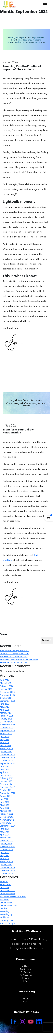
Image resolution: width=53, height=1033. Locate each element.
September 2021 (7, 825)
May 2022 (4, 805)
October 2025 (6, 698)
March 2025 (5, 712)
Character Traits (7, 890)
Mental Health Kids (9, 905)
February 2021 (6, 840)
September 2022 (7, 793)
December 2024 (7, 721)
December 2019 (7, 867)
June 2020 (4, 852)
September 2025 (7, 701)
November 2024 (7, 724)
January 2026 (6, 689)
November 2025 (7, 695)
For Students (25, 969)
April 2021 (4, 834)
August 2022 (6, 796)
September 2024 (7, 730)
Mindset (3, 908)
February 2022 (6, 814)
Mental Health (6, 902)
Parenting (4, 911)
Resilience (4, 917)
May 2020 (4, 855)
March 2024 (5, 745)
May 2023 (4, 769)
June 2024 (4, 736)
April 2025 (4, 709)
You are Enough (7, 923)
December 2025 (7, 692)
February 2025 (6, 715)
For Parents (26, 972)
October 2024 (6, 727)
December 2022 (7, 784)
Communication (7, 893)
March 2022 (5, 811)
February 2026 (6, 686)
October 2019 (6, 873)
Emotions (4, 899)
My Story (26, 981)
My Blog (26, 999)
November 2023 (7, 757)
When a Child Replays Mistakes (14, 653)
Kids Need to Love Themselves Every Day (19, 659)
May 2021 (4, 831)
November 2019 (7, 870)
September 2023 (7, 763)
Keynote (25, 978)
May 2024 (4, 739)
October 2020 (6, 849)
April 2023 (4, 772)
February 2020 (6, 861)
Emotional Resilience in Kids (13, 896)
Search (4, 634)
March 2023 (5, 775)
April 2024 (4, 742)
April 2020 (4, 858)
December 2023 (7, 754)
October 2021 (6, 822)
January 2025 (6, 718)
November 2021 (7, 819)
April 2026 (4, 680)
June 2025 (4, 703)
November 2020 (7, 846)
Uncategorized (7, 920)
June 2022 (4, 802)
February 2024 (6, 748)
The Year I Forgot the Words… (13, 656)
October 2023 (6, 760)
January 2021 (6, 843)
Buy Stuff (26, 1002)
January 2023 (6, 781)
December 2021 (7, 816)
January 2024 (6, 751)
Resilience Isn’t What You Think (14, 662)
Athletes (4, 881)
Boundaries (5, 884)
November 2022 (7, 787)
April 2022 (4, 808)
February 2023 (6, 778)
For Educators (26, 975)
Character (4, 887)
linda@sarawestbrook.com (26, 948)
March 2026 (5, 683)
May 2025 (4, 706)
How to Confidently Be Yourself (14, 650)
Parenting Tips (6, 914)
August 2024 (6, 733)
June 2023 (4, 766)
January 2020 (6, 864)
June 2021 (4, 828)
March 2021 (5, 837)
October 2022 (6, 790)
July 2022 (4, 799)
